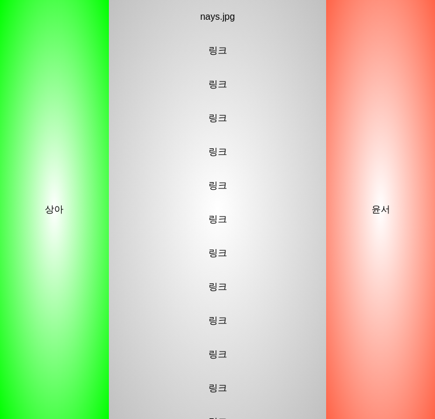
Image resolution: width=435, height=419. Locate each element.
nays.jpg (217, 17)
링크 (217, 50)
